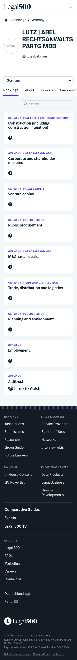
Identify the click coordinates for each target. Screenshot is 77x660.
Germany (39, 20)
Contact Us (58, 654)
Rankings (21, 20)
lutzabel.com (34, 57)
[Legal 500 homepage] (38, 621)
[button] (38, 128)
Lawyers (47, 90)
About (29, 90)
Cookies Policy (41, 654)
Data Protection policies (17, 654)
